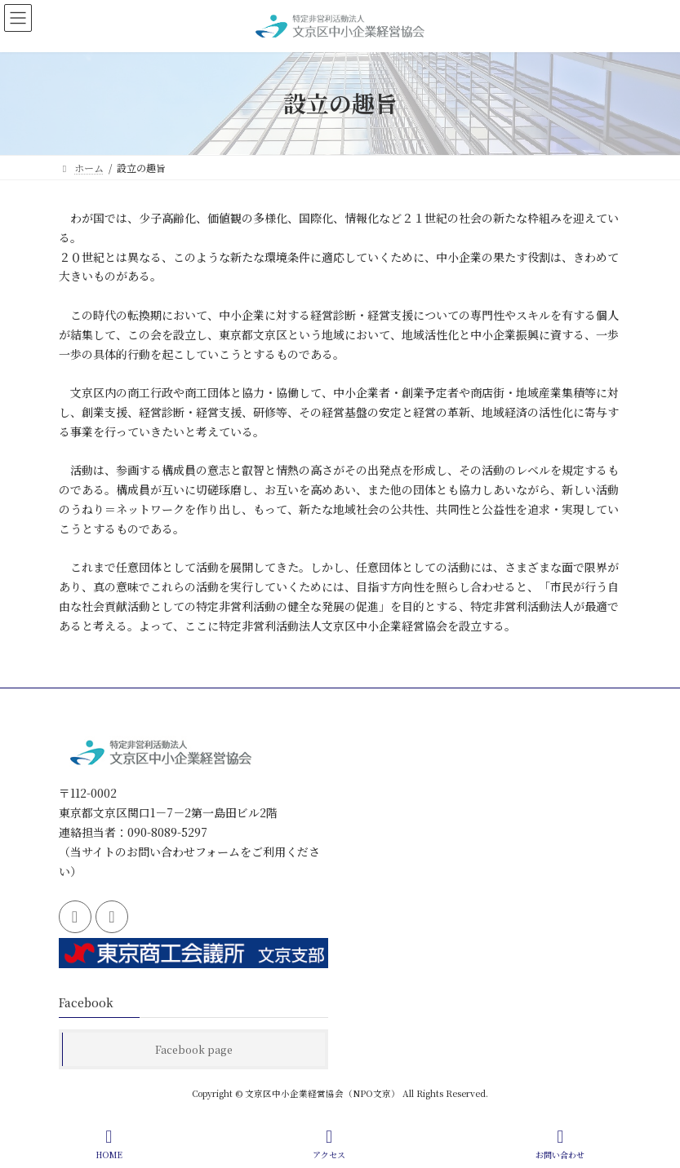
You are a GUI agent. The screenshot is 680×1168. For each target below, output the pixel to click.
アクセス (329, 1144)
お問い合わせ (560, 1144)
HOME (109, 1144)
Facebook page (194, 1049)
